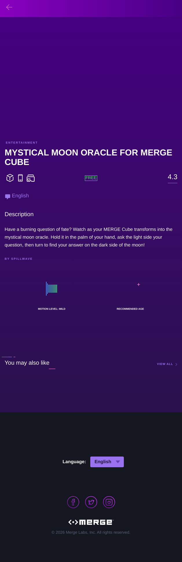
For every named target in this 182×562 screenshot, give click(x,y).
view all (165, 364)
